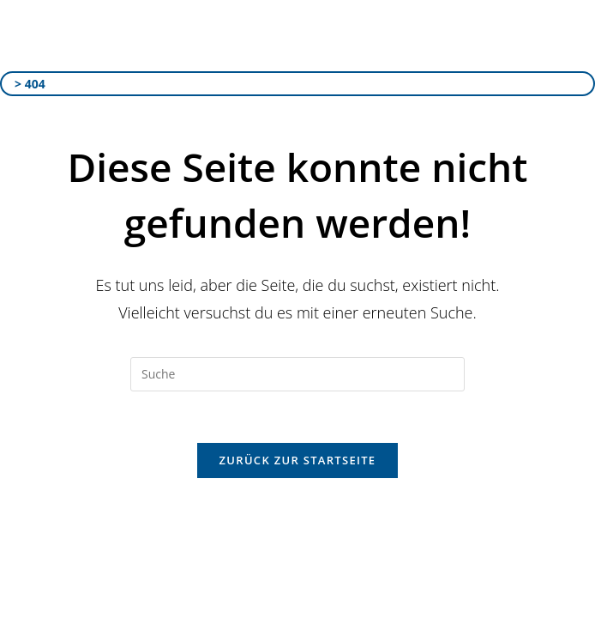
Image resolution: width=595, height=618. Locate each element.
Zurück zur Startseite (297, 460)
